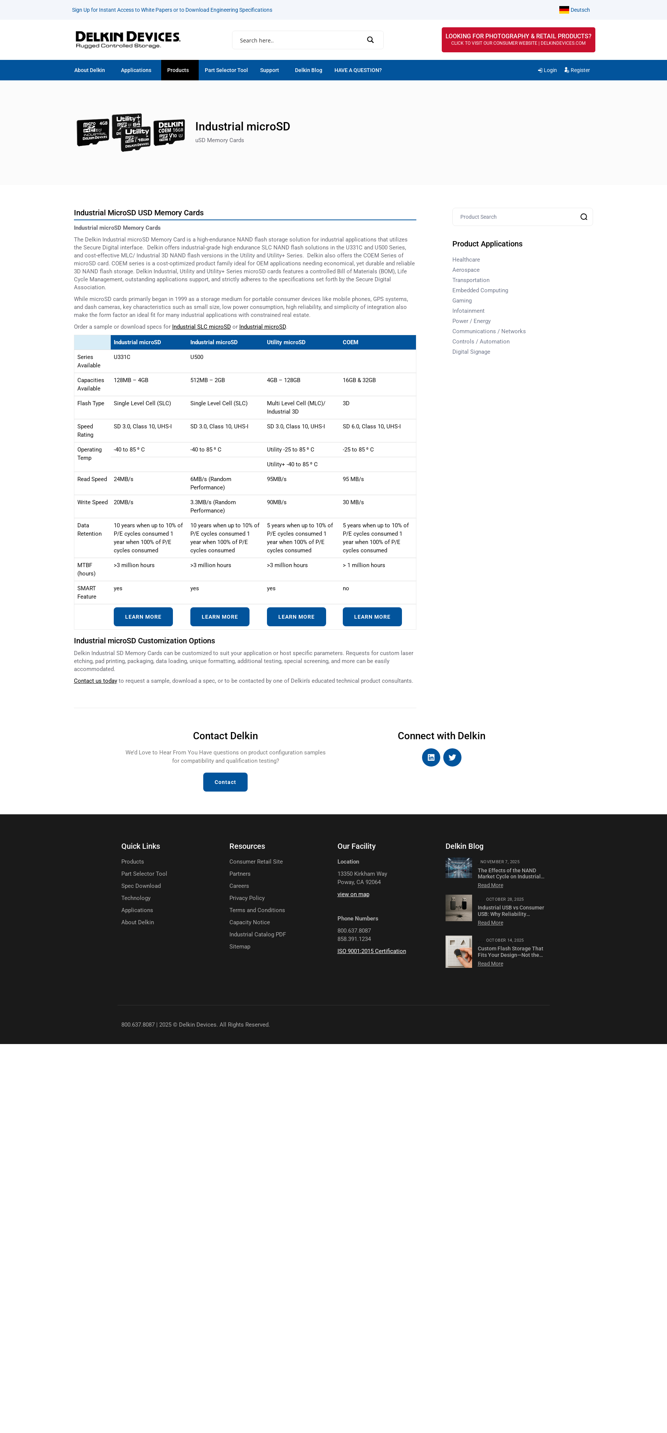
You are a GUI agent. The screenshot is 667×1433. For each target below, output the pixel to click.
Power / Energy (471, 321)
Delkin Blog (308, 70)
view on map (353, 894)
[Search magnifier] (373, 39)
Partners (240, 874)
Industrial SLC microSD (201, 326)
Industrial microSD (262, 326)
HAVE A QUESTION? (358, 70)
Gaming (462, 300)
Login (550, 70)
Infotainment (468, 310)
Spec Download (141, 886)
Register (580, 70)
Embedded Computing (480, 290)
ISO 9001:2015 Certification (371, 951)
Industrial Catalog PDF (257, 935)
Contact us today (95, 680)
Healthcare (466, 259)
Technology (136, 898)
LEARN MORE (143, 617)
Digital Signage (471, 351)
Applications (136, 70)
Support (269, 70)
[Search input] (305, 40)
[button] (91, 70)
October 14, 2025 (505, 940)
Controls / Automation (481, 341)
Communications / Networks (489, 331)
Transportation (471, 280)
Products (178, 70)
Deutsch (580, 10)
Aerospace (466, 270)
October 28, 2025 (505, 899)
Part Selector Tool (226, 70)
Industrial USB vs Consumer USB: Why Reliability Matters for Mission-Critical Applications (511, 917)
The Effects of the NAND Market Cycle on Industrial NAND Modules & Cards (509, 876)
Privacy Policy (247, 898)
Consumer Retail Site (256, 862)
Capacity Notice (249, 922)
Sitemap (239, 947)
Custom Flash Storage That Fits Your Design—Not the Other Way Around (510, 954)
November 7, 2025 (499, 861)
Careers (239, 886)
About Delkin (89, 70)
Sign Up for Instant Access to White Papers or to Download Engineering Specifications (172, 10)
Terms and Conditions (257, 910)
